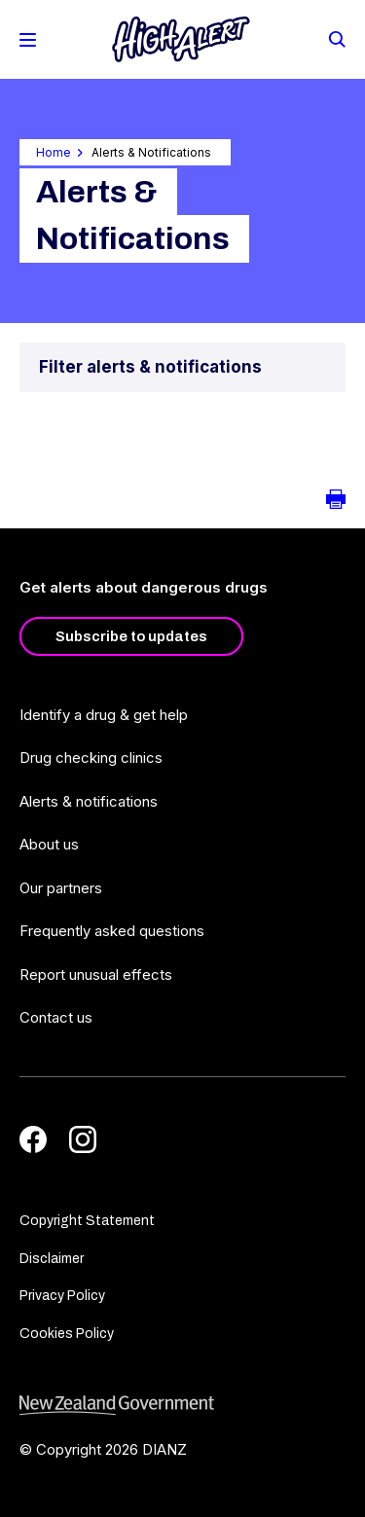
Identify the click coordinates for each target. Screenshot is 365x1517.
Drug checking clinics (91, 757)
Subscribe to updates (131, 636)
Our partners (60, 888)
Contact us (55, 1017)
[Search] (336, 38)
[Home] (181, 39)
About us (49, 844)
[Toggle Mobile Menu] (27, 40)
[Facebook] (33, 1139)
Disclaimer (51, 1258)
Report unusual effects (95, 974)
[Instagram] (82, 1139)
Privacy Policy (62, 1295)
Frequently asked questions (111, 930)
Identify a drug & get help (103, 714)
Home (53, 152)
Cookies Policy (66, 1333)
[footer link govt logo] (182, 1405)
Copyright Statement (87, 1220)
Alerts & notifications (88, 801)
